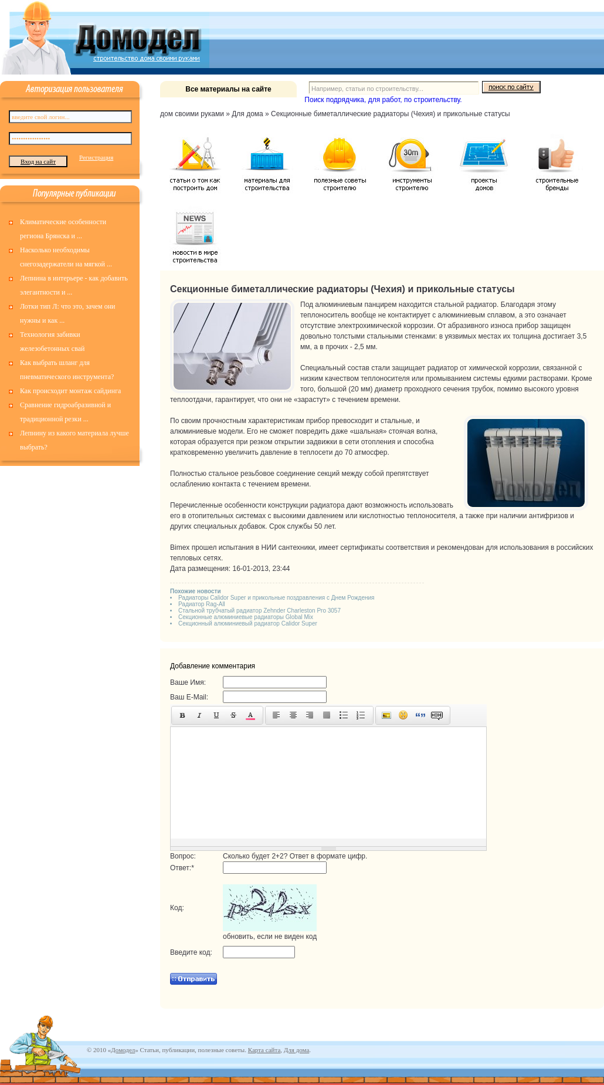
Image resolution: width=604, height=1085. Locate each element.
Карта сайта (264, 1049)
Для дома (296, 1049)
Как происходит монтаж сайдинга (70, 391)
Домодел (123, 1049)
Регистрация (96, 157)
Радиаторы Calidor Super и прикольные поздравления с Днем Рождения (276, 597)
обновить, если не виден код (270, 936)
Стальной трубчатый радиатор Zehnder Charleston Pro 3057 (259, 610)
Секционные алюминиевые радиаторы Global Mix (245, 617)
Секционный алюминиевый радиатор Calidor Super (247, 623)
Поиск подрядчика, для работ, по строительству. (383, 100)
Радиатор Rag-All (201, 604)
